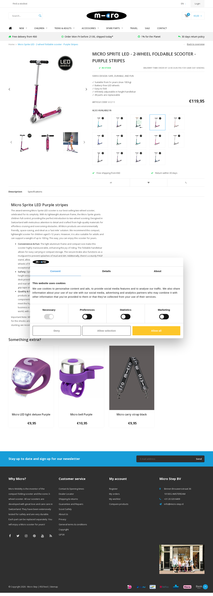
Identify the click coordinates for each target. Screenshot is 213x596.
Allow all (156, 330)
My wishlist (114, 502)
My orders (114, 497)
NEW (23, 31)
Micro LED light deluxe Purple (31, 418)
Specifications (35, 194)
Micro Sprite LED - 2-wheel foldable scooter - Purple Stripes (48, 47)
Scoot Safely (65, 512)
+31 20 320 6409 (172, 502)
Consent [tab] (55, 271)
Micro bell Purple (81, 418)
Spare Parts (114, 31)
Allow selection (106, 330)
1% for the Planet (149, 39)
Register (113, 491)
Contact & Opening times (71, 491)
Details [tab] (106, 271)
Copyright (64, 532)
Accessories (90, 31)
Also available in (101, 113)
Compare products (118, 507)
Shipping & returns (68, 502)
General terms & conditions (73, 527)
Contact (162, 31)
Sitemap (54, 590)
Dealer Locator (66, 497)
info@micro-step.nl (174, 507)
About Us (63, 517)
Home (10, 31)
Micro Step (32, 590)
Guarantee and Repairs (71, 507)
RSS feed (44, 590)
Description (15, 194)
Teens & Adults (64, 31)
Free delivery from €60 (23, 39)
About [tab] (157, 271)
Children (40, 31)
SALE (147, 31)
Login (197, 3)
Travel (134, 31)
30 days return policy (191, 39)
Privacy (62, 522)
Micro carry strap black (132, 418)
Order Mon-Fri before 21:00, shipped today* (87, 39)
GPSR (62, 537)
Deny (57, 330)
